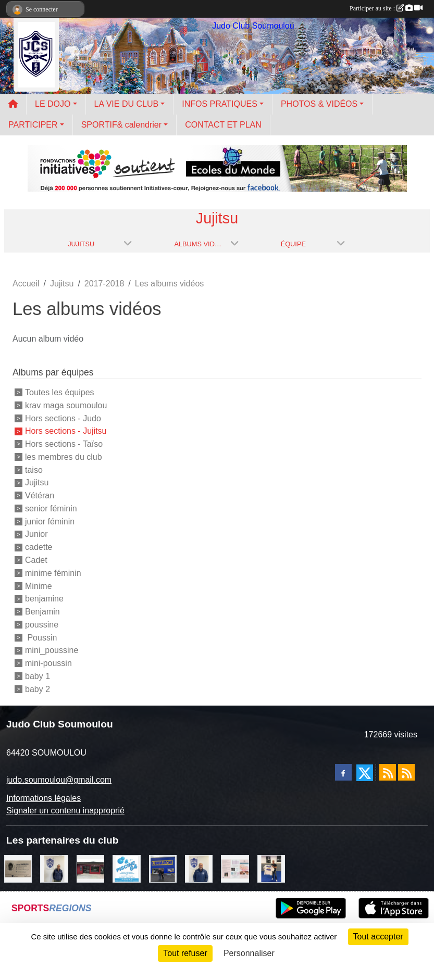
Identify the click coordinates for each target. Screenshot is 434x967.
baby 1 (37, 676)
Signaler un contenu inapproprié (65, 810)
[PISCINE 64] (126, 867)
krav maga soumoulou (66, 405)
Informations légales (43, 798)
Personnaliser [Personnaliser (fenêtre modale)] (249, 953)
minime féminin (53, 573)
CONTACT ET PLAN (223, 124)
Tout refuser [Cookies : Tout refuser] (185, 953)
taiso (34, 469)
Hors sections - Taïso (64, 443)
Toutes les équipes (59, 392)
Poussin (41, 637)
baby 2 (37, 688)
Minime (38, 585)
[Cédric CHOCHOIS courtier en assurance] (54, 867)
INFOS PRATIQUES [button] (219, 103)
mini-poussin (48, 663)
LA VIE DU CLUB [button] (126, 103)
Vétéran (39, 495)
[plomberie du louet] (199, 867)
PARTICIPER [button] (33, 124)
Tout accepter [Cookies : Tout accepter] (378, 936)
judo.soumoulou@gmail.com (58, 779)
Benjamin (42, 611)
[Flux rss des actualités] (387, 772)
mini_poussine (51, 650)
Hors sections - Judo (63, 417)
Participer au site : (386, 8)
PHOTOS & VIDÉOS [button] (319, 103)
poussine (41, 624)
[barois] (18, 867)
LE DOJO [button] (52, 103)
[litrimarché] (163, 867)
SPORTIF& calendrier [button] (121, 124)
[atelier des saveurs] (90, 867)
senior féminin (51, 508)
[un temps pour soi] (235, 867)
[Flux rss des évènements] (406, 772)
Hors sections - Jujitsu (66, 430)
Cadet (36, 560)
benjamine (44, 598)
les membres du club (63, 457)
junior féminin (50, 521)
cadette (38, 547)
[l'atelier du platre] (271, 867)
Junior (36, 534)
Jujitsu (36, 482)
